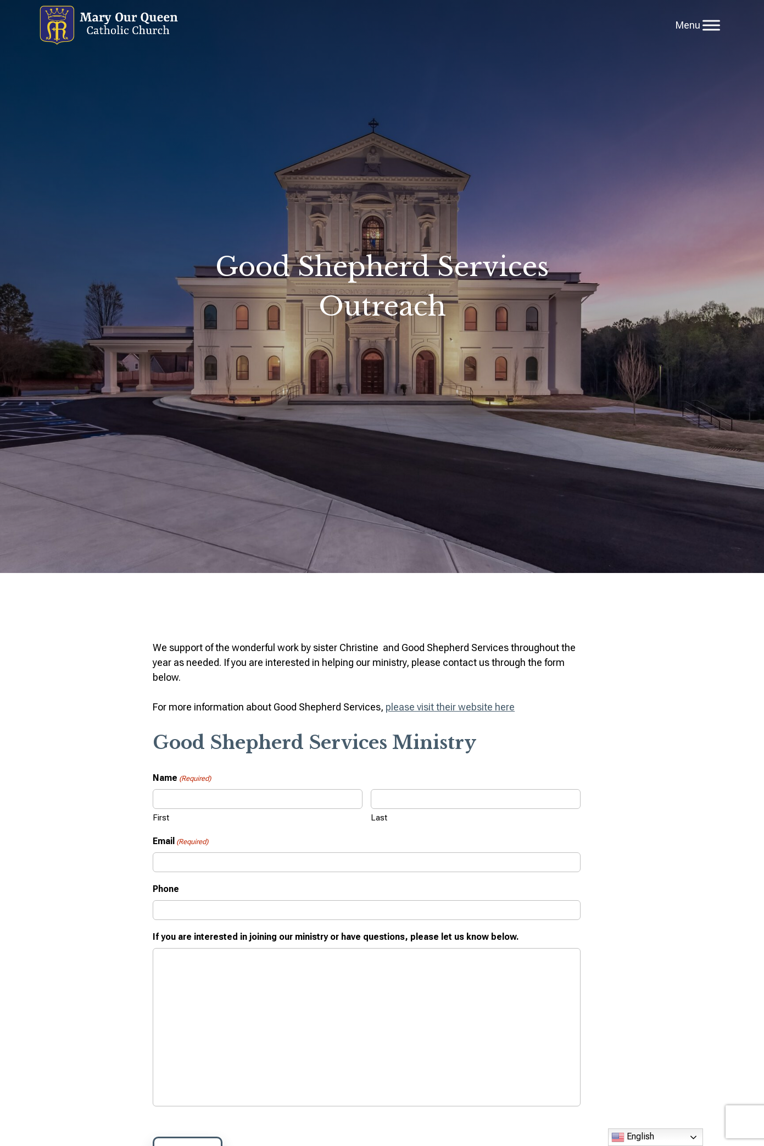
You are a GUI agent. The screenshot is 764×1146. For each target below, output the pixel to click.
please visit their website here (450, 707)
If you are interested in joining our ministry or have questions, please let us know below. (336, 937)
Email (180, 841)
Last (379, 818)
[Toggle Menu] (711, 25)
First (161, 818)
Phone (166, 889)
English (632, 1137)
